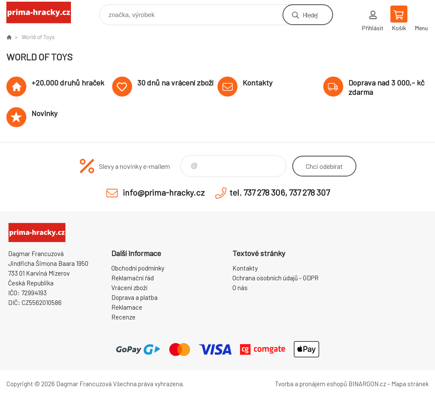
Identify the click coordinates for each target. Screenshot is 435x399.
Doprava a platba (134, 297)
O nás (240, 287)
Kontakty (245, 268)
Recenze (123, 317)
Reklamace (126, 307)
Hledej (310, 15)
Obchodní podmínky (137, 268)
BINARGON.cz (367, 384)
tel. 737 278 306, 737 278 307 (279, 192)
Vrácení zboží (129, 287)
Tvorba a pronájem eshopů (311, 384)
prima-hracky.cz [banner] (44, 12)
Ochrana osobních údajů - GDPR (275, 278)
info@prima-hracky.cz (164, 192)
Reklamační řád (132, 278)
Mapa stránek (410, 384)
